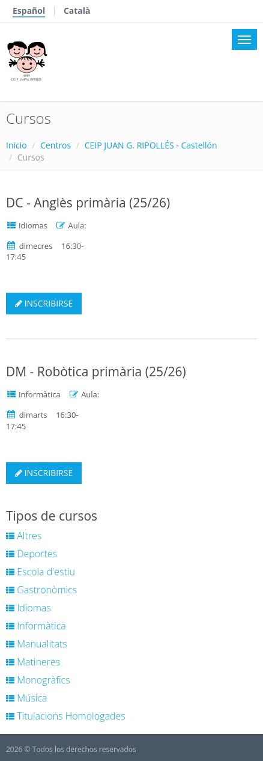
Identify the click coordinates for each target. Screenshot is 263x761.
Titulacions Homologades (65, 716)
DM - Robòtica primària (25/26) (96, 371)
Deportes (31, 553)
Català (77, 10)
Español (29, 10)
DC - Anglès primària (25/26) (88, 202)
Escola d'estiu (40, 571)
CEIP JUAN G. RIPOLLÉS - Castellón (151, 145)
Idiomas (28, 607)
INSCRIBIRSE (44, 303)
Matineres (33, 661)
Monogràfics (38, 679)
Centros (55, 145)
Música (26, 697)
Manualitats (36, 643)
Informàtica (36, 625)
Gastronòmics (41, 589)
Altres (23, 535)
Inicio (16, 145)
